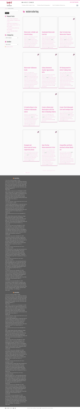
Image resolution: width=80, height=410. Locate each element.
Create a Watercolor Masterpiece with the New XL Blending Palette (49, 109)
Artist (69, 76)
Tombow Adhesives (45, 159)
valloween (27, 84)
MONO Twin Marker (27, 80)
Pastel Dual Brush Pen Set (50, 156)
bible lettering (30, 118)
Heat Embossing (49, 79)
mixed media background (51, 42)
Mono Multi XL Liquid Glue (31, 79)
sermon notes (26, 122)
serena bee (47, 44)
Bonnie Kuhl (44, 120)
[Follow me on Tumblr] (29, 2)
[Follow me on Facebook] (26, 2)
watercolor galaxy (32, 44)
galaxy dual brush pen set (46, 155)
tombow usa (44, 161)
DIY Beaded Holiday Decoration (10, 270)
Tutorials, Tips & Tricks (30, 38)
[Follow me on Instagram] (28, 2)
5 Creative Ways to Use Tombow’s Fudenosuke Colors (30, 109)
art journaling (65, 76)
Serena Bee (51, 47)
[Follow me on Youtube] (31, 2)
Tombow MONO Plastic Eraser (68, 161)
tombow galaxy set (48, 83)
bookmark (45, 78)
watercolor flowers (67, 44)
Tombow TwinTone (27, 82)
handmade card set (51, 40)
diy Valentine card (35, 76)
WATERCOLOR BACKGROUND (65, 84)
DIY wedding (62, 117)
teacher (47, 81)
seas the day (48, 157)
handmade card (44, 40)
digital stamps (29, 76)
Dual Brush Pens (33, 39)
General (35, 73)
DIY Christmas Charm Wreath (10, 280)
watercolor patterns (45, 85)
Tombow (30, 122)
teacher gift (51, 81)
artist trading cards (67, 77)
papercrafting (30, 81)
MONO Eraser (44, 43)
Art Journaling (68, 36)
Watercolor (26, 39)
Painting (45, 118)
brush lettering (35, 118)
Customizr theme (50, 408)
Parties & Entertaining (68, 113)
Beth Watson (31, 154)
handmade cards (27, 77)
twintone (32, 82)
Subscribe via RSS (9, 46)
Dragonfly (61, 153)
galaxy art (29, 40)
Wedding (61, 119)
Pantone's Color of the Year (64, 43)
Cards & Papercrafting (51, 36)
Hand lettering (29, 120)
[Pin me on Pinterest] (33, 2)
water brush (30, 43)
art (69, 75)
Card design (71, 115)
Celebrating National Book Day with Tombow (13, 213)
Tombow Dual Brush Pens (66, 80)
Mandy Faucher (32, 124)
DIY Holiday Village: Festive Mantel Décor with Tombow (14, 258)
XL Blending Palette (50, 119)
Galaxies (25, 40)
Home (6, 8)
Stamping (43, 81)
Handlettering (29, 115)
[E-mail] (23, 2)
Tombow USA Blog (16, 178)
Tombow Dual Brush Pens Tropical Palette (67, 81)
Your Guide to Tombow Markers (11, 235)
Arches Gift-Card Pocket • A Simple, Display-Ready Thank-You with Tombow (13, 25)
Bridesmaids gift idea (65, 115)
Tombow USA (32, 46)
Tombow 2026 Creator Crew (28, 5)
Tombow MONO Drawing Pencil (49, 160)
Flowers (27, 156)
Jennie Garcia (68, 162)
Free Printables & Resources (58, 5)
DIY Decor (36, 152)
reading (54, 79)
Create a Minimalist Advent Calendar (11, 225)
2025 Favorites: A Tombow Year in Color (12, 190)
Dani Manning (44, 86)
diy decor (52, 153)
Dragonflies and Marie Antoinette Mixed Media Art (66, 147)
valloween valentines (33, 84)
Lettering (34, 120)
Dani (65, 79)
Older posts (27, 172)
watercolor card (49, 46)
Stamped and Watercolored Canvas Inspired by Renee (30, 147)
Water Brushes (26, 85)
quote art (43, 157)
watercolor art (26, 44)
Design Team (34, 36)
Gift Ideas (52, 78)
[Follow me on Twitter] (24, 2)
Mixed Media (49, 38)
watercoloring (26, 46)
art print (48, 152)
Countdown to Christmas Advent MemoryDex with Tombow (15, 246)
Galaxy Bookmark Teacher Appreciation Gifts (48, 70)
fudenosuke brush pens (28, 119)
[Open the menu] (77, 5)
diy (49, 153)
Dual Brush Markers (48, 116)
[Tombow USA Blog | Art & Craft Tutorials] (9, 4)
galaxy (49, 78)
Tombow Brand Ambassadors (43, 5)
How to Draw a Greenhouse (12, 18)
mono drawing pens (70, 42)
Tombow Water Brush (30, 42)
